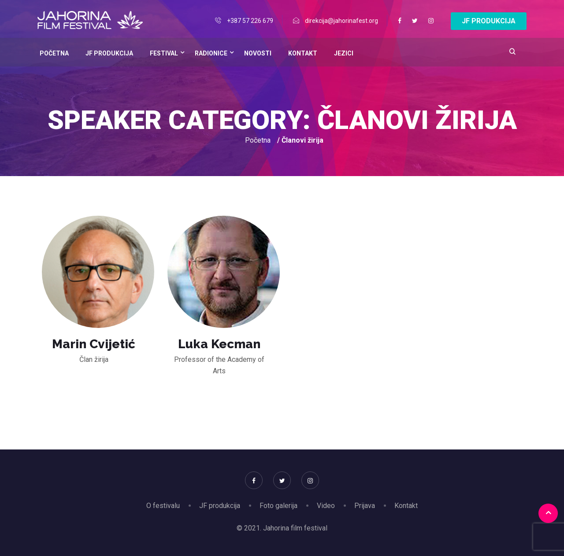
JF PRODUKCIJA (489, 21)
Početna (54, 53)
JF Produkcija (109, 53)
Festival (164, 53)
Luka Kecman (219, 344)
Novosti (257, 53)
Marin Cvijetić (93, 344)
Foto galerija (278, 505)
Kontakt (302, 53)
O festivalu (163, 505)
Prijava (364, 505)
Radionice (211, 53)
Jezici (343, 53)
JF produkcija (219, 505)
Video (326, 505)
